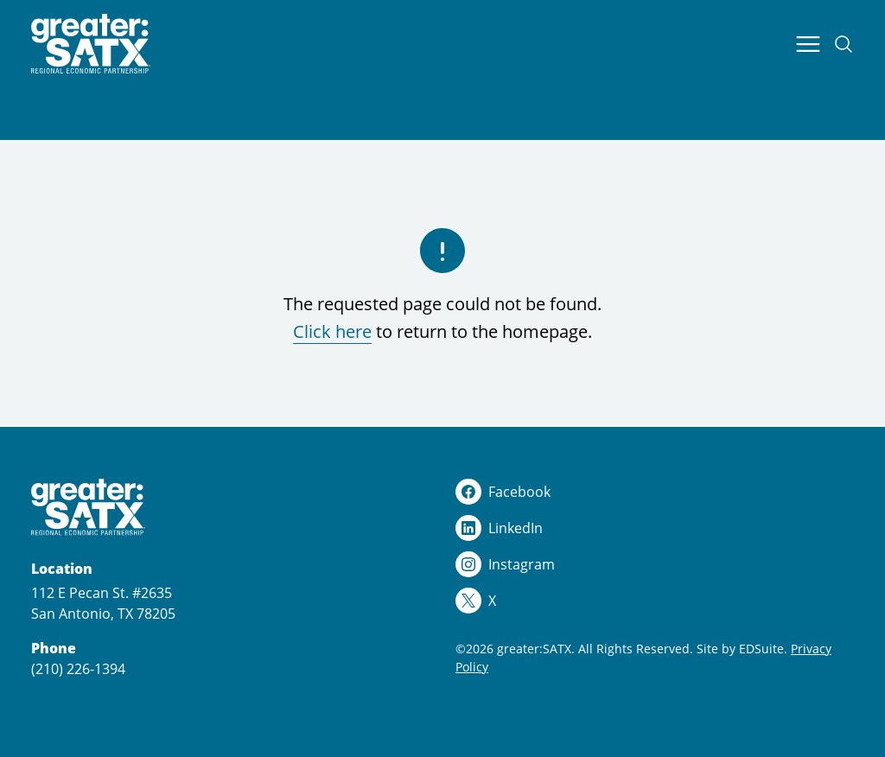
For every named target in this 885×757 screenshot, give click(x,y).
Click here (332, 331)
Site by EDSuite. (742, 648)
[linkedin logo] (654, 528)
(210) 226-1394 (78, 668)
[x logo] (654, 601)
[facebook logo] (654, 492)
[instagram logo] (654, 564)
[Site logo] (90, 44)
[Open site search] (843, 44)
